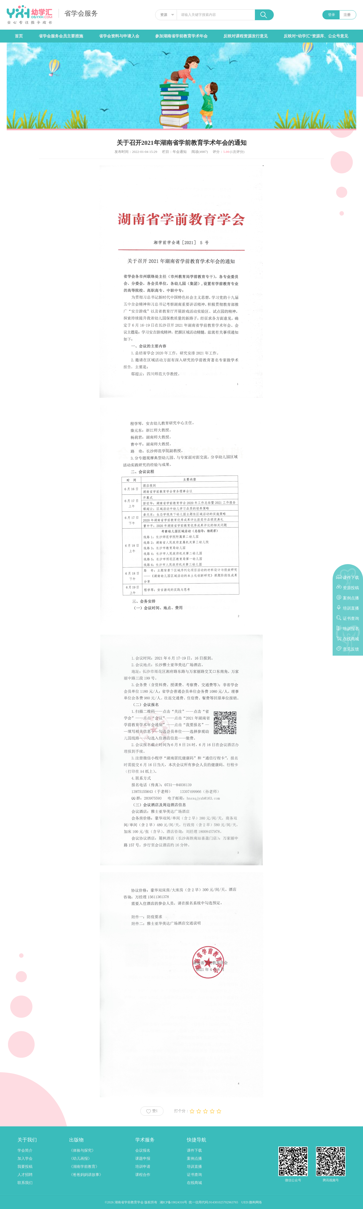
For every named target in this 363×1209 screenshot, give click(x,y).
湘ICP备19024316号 (173, 1202)
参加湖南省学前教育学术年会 (181, 36)
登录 (331, 15)
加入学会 (25, 1159)
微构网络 (255, 1202)
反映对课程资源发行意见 (245, 36)
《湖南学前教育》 (84, 1167)
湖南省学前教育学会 (129, 1202)
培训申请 (142, 1167)
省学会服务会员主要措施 (61, 36)
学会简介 (25, 1150)
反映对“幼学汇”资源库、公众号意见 (316, 36)
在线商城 (194, 1183)
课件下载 (194, 1150)
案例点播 (194, 1159)
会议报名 (142, 1150)
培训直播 (194, 1167)
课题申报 (142, 1159)
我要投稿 (25, 1167)
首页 (19, 36)
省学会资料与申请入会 (119, 36)
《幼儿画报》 (80, 1159)
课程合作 (142, 1175)
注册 (347, 15)
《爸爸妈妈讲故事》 (86, 1175)
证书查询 (194, 1175)
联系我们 (25, 1183)
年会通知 (180, 152)
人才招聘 (25, 1175)
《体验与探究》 (82, 1150)
